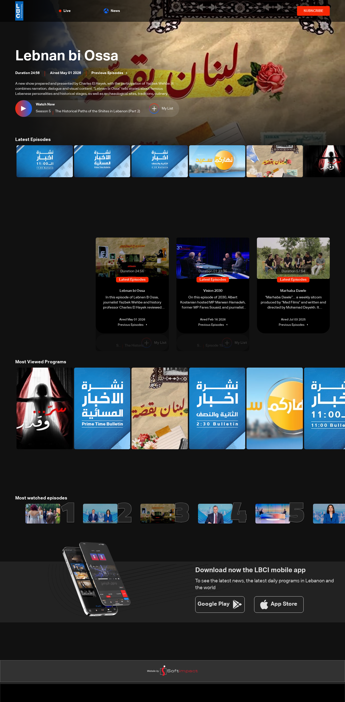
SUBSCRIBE (313, 11)
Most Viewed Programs (40, 362)
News (112, 10)
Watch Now (45, 104)
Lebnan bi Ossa (66, 56)
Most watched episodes (41, 498)
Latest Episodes (33, 139)
